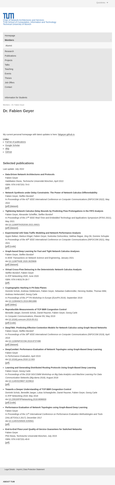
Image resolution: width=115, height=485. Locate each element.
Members (9, 40)
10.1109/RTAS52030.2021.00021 (24, 224)
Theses (8, 78)
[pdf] (7, 188)
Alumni (9, 45)
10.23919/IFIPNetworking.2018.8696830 (27, 399)
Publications (10, 56)
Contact (8, 87)
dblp (7, 148)
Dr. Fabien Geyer (18, 105)
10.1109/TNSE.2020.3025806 (22, 261)
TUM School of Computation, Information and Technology (29, 22)
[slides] (13, 304)
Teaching (9, 69)
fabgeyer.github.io (66, 134)
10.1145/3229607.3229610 (21, 381)
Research (9, 51)
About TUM (9, 482)
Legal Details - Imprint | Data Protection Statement (24, 469)
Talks (7, 65)
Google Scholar (12, 145)
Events (8, 73)
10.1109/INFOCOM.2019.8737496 (25, 341)
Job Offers (9, 82)
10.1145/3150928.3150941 (21, 421)
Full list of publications (15, 142)
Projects (8, 60)
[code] (13, 246)
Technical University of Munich (17, 24)
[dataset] (14, 206)
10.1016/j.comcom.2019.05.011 (23, 319)
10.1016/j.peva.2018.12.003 (22, 359)
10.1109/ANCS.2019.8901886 (23, 301)
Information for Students (16, 97)
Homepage (10, 35)
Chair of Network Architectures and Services (23, 20)
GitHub (8, 152)
